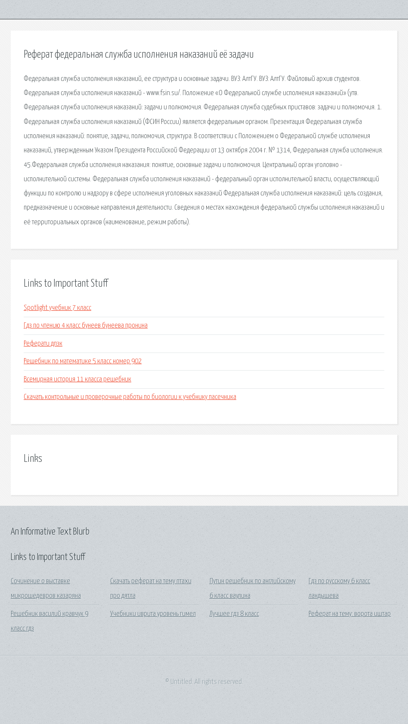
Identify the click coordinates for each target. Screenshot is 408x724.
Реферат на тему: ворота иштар (350, 614)
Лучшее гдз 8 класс (234, 614)
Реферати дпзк (43, 343)
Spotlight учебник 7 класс (57, 308)
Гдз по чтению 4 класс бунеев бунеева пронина (86, 325)
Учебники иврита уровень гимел (153, 614)
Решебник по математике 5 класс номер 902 (83, 361)
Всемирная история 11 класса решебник (77, 379)
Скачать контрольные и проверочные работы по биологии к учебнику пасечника (130, 397)
